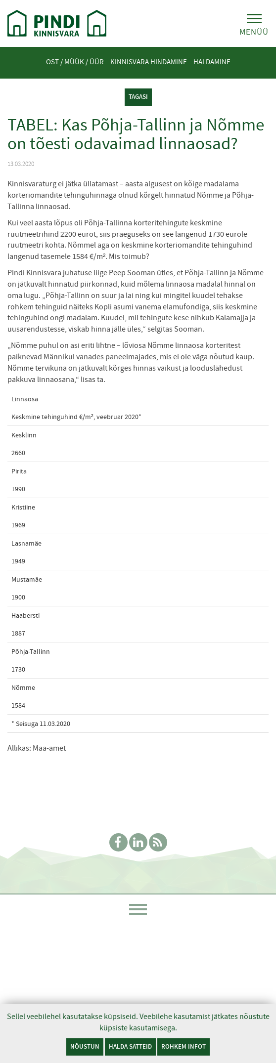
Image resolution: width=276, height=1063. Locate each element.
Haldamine (211, 62)
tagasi (138, 96)
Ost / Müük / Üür (75, 62)
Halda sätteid (130, 1046)
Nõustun (84, 1046)
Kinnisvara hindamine (148, 62)
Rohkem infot (183, 1046)
